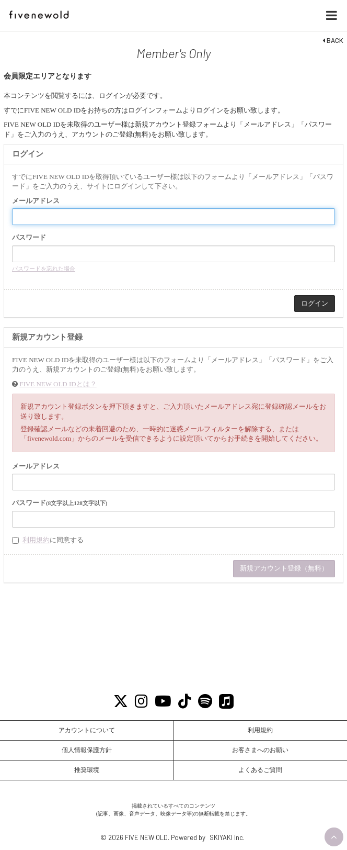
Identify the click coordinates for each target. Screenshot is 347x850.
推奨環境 (86, 770)
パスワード (29, 237)
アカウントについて (87, 730)
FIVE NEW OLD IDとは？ (57, 384)
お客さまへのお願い (260, 750)
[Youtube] (163, 701)
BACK (332, 40)
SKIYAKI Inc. (227, 837)
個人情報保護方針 (87, 750)
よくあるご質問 (260, 770)
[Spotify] (205, 701)
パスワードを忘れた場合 (43, 268)
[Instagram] (142, 701)
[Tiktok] (185, 701)
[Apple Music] (226, 701)
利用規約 (36, 540)
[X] (121, 701)
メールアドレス (36, 201)
